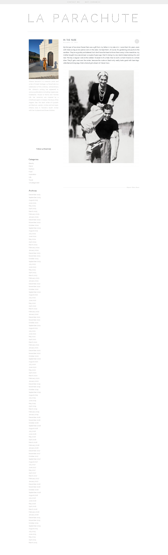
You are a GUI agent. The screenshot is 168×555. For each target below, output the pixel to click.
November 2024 (34, 222)
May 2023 (32, 270)
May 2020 (32, 370)
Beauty (31, 163)
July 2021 (32, 331)
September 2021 (35, 325)
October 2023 (33, 259)
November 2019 (34, 387)
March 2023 (33, 275)
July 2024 (32, 234)
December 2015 (34, 517)
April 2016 (32, 506)
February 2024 (34, 247)
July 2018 (32, 431)
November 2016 (34, 487)
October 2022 (33, 289)
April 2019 (32, 406)
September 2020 (35, 359)
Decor (31, 166)
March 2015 (33, 542)
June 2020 (32, 367)
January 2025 (33, 217)
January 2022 (33, 314)
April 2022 (32, 306)
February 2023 (34, 278)
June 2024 (32, 236)
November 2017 (34, 453)
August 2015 (33, 529)
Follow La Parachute (43, 149)
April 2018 (32, 440)
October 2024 (34, 225)
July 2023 (32, 264)
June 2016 (32, 501)
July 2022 (32, 298)
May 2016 (32, 504)
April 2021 (32, 339)
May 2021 (32, 336)
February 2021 (34, 345)
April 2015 (32, 540)
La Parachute (84, 18)
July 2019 (32, 398)
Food (30, 172)
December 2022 (34, 284)
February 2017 (34, 478)
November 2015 (34, 520)
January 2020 (34, 381)
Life (30, 177)
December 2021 (34, 317)
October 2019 (33, 389)
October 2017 (33, 456)
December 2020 (35, 350)
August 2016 (33, 495)
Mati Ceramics (93, 2)
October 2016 (34, 490)
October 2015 (33, 523)
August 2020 (33, 362)
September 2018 (35, 426)
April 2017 (32, 473)
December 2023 (34, 253)
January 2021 (33, 348)
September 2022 (35, 292)
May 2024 (32, 239)
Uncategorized (34, 183)
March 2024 (33, 245)
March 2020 (33, 376)
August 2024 (33, 231)
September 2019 (35, 392)
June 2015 (32, 534)
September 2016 (35, 492)
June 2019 (32, 400)
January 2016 (34, 515)
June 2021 (32, 334)
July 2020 (32, 364)
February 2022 (34, 311)
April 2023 (32, 272)
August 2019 (33, 395)
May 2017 (32, 470)
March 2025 (33, 211)
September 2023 (35, 261)
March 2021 (33, 342)
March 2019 (33, 409)
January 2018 (34, 448)
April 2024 (32, 242)
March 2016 (33, 509)
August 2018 (33, 428)
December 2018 (34, 417)
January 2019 (33, 414)
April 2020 (32, 373)
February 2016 (34, 512)
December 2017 (34, 451)
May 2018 (32, 437)
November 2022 (34, 286)
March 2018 (33, 442)
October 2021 (33, 323)
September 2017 (35, 459)
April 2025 (32, 208)
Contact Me (73, 2)
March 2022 (33, 309)
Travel (31, 180)
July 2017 (32, 465)
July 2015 (32, 531)
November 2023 (34, 256)
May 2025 (32, 206)
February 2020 (34, 378)
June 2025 (32, 203)
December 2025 (34, 195)
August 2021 (33, 328)
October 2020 (34, 356)
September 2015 (35, 526)
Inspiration (32, 174)
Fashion (31, 169)
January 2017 (33, 481)
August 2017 (33, 462)
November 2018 (34, 420)
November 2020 (35, 353)
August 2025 (33, 200)
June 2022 (32, 300)
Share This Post (133, 187)
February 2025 (34, 214)
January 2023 (33, 281)
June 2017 (32, 467)
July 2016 (32, 498)
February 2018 (34, 445)
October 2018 (34, 423)
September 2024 (35, 228)
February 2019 (34, 412)
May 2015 (32, 537)
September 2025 (35, 197)
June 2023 (32, 267)
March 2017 (33, 476)
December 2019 (34, 384)
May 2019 (32, 403)
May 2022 (32, 303)
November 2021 (34, 320)
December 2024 (34, 220)
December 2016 (34, 484)
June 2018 (32, 434)
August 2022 (33, 295)
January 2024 (34, 250)
